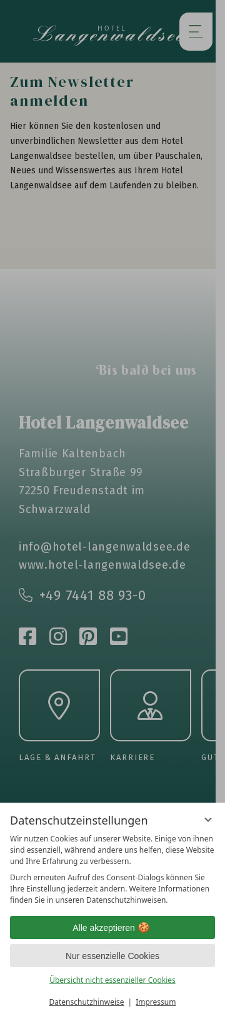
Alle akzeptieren (112, 928)
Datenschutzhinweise (86, 1002)
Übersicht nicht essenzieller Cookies (112, 980)
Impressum (156, 1002)
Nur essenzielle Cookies (112, 956)
